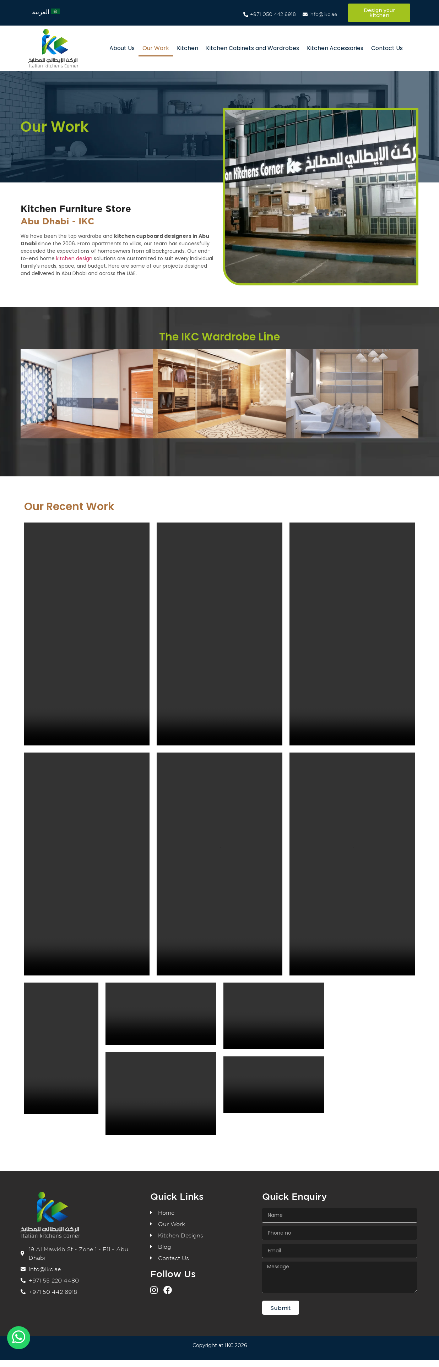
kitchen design (74, 258)
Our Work (155, 48)
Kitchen (187, 48)
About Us (122, 48)
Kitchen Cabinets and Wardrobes (252, 48)
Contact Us (387, 48)
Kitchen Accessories (335, 48)
